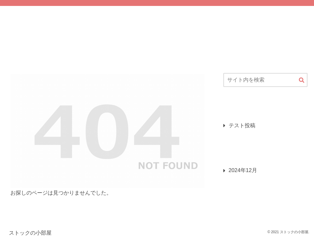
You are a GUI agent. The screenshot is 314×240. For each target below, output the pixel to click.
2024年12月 (243, 170)
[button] (302, 80)
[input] (265, 80)
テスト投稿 (242, 125)
